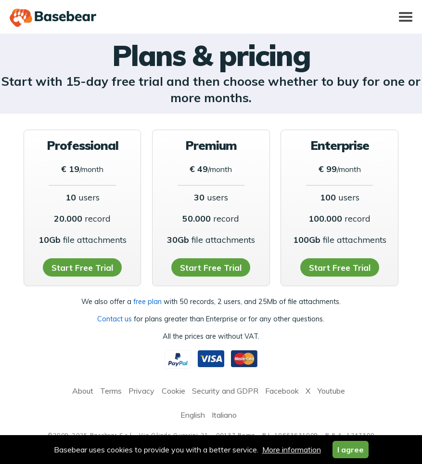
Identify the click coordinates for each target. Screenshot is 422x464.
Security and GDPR (225, 391)
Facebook (282, 391)
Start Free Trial (82, 267)
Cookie (173, 391)
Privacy (141, 391)
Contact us (114, 319)
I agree (350, 449)
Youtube (331, 391)
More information (291, 449)
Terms (111, 391)
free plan (147, 301)
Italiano (224, 415)
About (82, 391)
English (192, 415)
